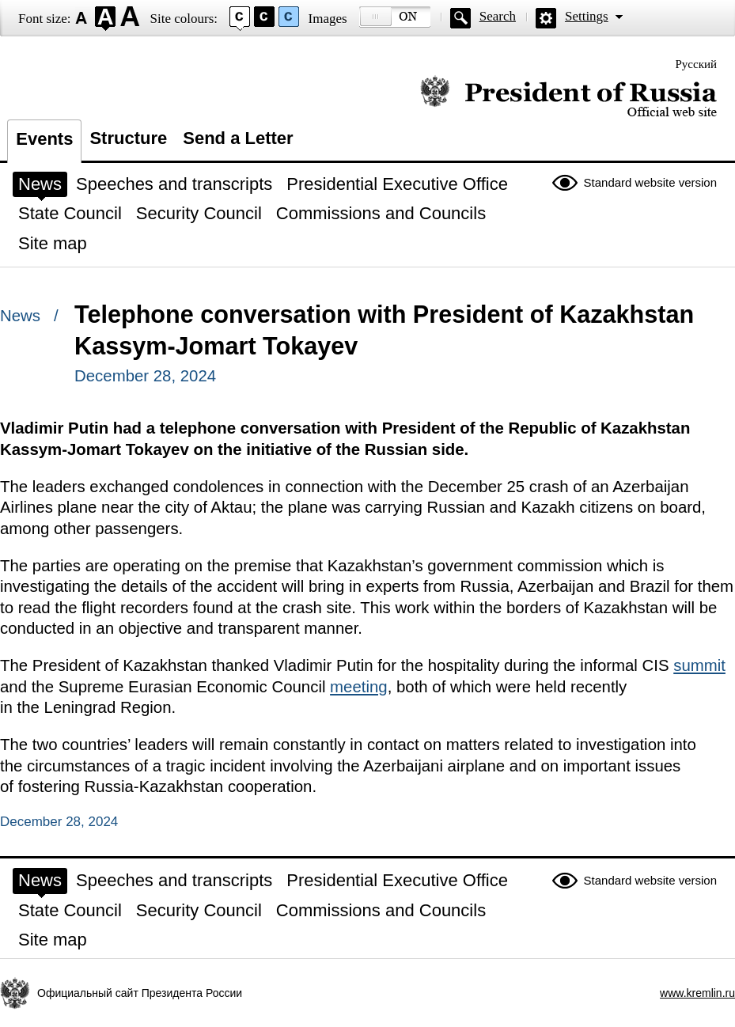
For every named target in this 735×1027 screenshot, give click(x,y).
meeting (359, 686)
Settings (586, 16)
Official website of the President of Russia (568, 96)
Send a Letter (238, 138)
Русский (697, 64)
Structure (128, 138)
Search (497, 16)
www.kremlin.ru (697, 993)
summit (699, 665)
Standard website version (650, 182)
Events (44, 139)
